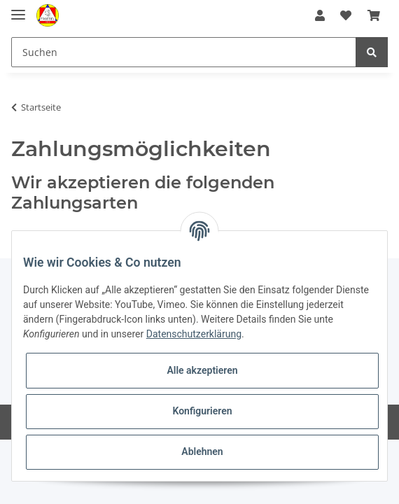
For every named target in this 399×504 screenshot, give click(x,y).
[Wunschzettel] (345, 15)
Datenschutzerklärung (193, 334)
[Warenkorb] (374, 15)
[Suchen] (183, 52)
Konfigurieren (202, 410)
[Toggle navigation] (18, 9)
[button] (319, 15)
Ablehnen (202, 451)
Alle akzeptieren (202, 370)
